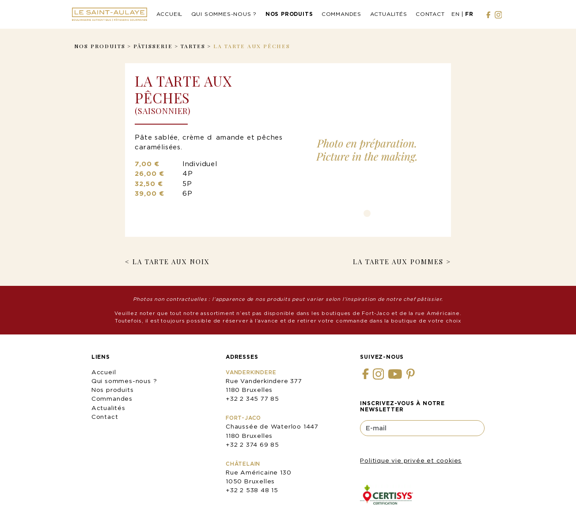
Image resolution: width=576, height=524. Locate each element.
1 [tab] (367, 213)
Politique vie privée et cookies (411, 460)
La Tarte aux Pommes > (402, 261)
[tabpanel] (367, 150)
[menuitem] (455, 14)
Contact (430, 14)
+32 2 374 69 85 (252, 444)
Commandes (341, 14)
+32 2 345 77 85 (252, 398)
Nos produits (289, 14)
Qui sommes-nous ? (224, 14)
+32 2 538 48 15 (252, 490)
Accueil (169, 14)
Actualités (388, 14)
